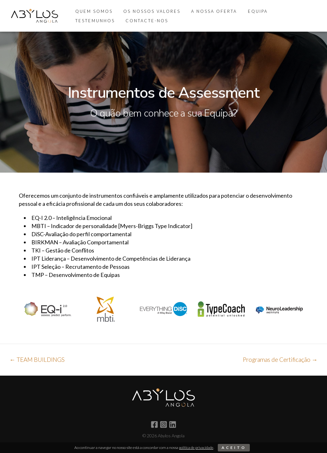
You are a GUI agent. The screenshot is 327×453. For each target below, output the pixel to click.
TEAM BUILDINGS (38, 359)
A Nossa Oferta (208, 11)
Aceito (234, 447)
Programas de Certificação (279, 359)
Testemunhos (286, 11)
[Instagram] (163, 424)
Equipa (249, 11)
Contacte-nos (95, 20)
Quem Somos (92, 11)
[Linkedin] (172, 424)
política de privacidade (196, 447)
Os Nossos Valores (148, 11)
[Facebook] (154, 424)
